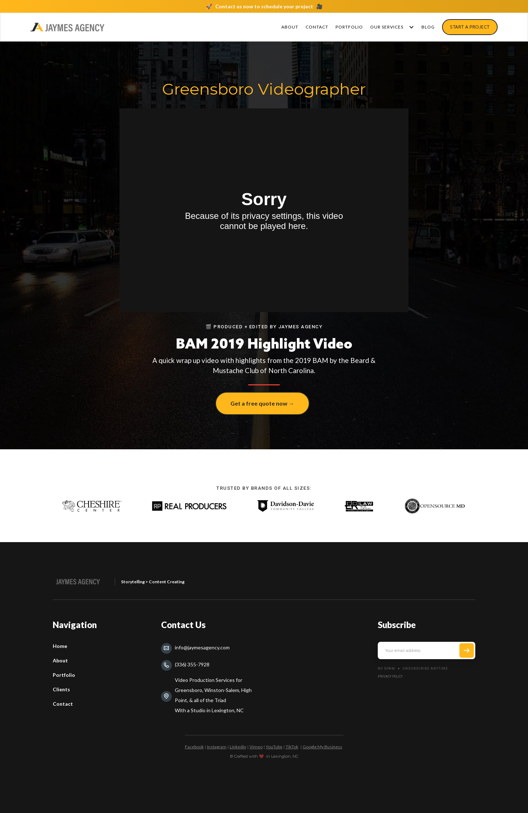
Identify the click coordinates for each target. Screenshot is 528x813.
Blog (428, 27)
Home (60, 646)
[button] (390, 27)
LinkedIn (238, 746)
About (289, 27)
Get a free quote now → (262, 403)
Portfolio (64, 675)
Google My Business (322, 746)
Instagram (216, 746)
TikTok (292, 746)
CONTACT (317, 27)
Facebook (194, 746)
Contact (63, 704)
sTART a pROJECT (470, 27)
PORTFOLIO (349, 27)
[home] (67, 27)
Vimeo (256, 746)
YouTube (274, 746)
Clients (61, 689)
